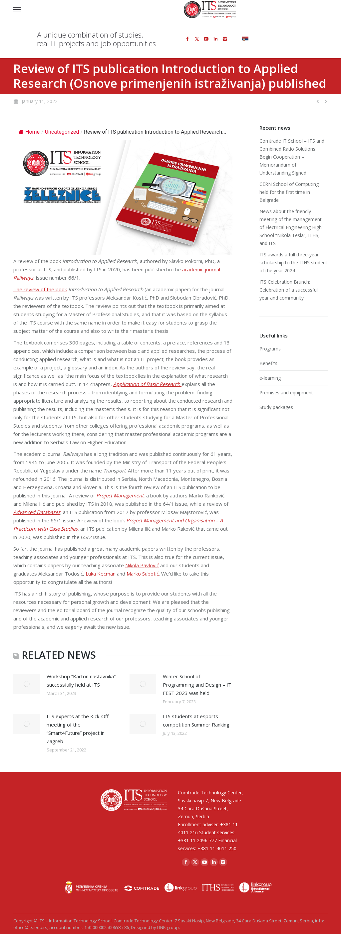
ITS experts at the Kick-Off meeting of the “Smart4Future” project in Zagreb (78, 728)
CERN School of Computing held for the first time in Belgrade (289, 192)
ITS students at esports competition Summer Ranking (196, 720)
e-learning (270, 378)
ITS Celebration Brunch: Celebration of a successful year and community (288, 290)
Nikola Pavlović (142, 565)
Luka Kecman (101, 573)
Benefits (268, 363)
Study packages (276, 407)
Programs (270, 348)
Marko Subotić (143, 573)
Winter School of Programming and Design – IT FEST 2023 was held (197, 684)
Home (29, 132)
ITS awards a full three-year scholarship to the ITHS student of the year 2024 (293, 262)
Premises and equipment (286, 392)
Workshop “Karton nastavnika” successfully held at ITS (81, 680)
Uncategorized (62, 132)
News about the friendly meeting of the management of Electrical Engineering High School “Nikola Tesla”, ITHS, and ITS (290, 227)
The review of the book (40, 289)
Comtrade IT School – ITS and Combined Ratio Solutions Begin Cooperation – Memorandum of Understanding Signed (291, 157)
